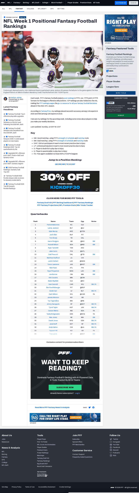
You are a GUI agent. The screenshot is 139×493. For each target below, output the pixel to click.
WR (63, 164)
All (3, 9)
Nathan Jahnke (16, 97)
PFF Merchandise (78, 444)
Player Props (41, 439)
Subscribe (75, 439)
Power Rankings (42, 453)
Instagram (116, 442)
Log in (77, 393)
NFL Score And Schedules (46, 444)
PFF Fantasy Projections (47, 205)
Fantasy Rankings (43, 461)
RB (60, 164)
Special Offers (77, 442)
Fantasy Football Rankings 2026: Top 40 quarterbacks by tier (11, 147)
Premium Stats (42, 450)
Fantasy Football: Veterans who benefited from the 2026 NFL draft (13, 131)
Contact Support (78, 454)
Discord (115, 450)
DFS (52, 9)
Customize (121, 478)
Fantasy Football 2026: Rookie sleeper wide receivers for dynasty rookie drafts (13, 178)
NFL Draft (42, 9)
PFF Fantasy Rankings (83, 203)
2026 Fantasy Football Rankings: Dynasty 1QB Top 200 (13, 170)
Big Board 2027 (42, 463)
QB (56, 164)
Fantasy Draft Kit (44, 203)
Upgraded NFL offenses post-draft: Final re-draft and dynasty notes (14, 155)
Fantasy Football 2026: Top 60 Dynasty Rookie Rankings (13, 186)
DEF (73, 164)
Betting (60, 9)
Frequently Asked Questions (82, 457)
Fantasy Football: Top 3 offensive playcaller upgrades (14, 115)
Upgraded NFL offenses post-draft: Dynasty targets (14, 162)
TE (67, 164)
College (30, 9)
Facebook (116, 447)
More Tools (121, 93)
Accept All (121, 471)
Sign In (133, 3)
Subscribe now (65, 387)
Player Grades (42, 447)
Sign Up (22, 17)
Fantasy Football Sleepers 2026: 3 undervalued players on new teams (13, 139)
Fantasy (20, 9)
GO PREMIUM (121, 3)
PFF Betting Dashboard (63, 203)
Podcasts (116, 453)
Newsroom (5, 442)
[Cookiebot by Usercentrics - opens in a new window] (14, 488)
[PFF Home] (3, 3)
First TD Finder (42, 442)
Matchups (40, 455)
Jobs (3, 439)
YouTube (116, 444)
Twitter (115, 439)
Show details (33, 489)
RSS (114, 455)
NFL (10, 9)
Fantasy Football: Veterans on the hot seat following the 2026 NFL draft (13, 122)
